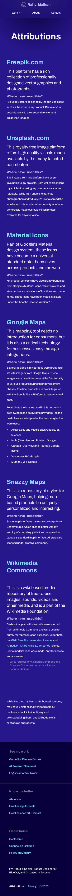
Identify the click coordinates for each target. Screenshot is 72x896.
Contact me (16, 839)
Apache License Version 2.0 (35, 302)
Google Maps (26, 322)
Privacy (32, 886)
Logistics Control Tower (23, 773)
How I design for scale (22, 806)
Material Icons (27, 235)
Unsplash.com (28, 138)
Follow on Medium (20, 852)
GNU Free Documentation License (31, 640)
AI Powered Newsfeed (22, 766)
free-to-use (41, 593)
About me (15, 799)
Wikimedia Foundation (27, 611)
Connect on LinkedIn (21, 846)
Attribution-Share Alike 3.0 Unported (28, 645)
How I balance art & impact (25, 813)
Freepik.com (25, 62)
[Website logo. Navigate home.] (36, 5)
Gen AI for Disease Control (25, 759)
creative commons (36, 543)
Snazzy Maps (26, 482)
